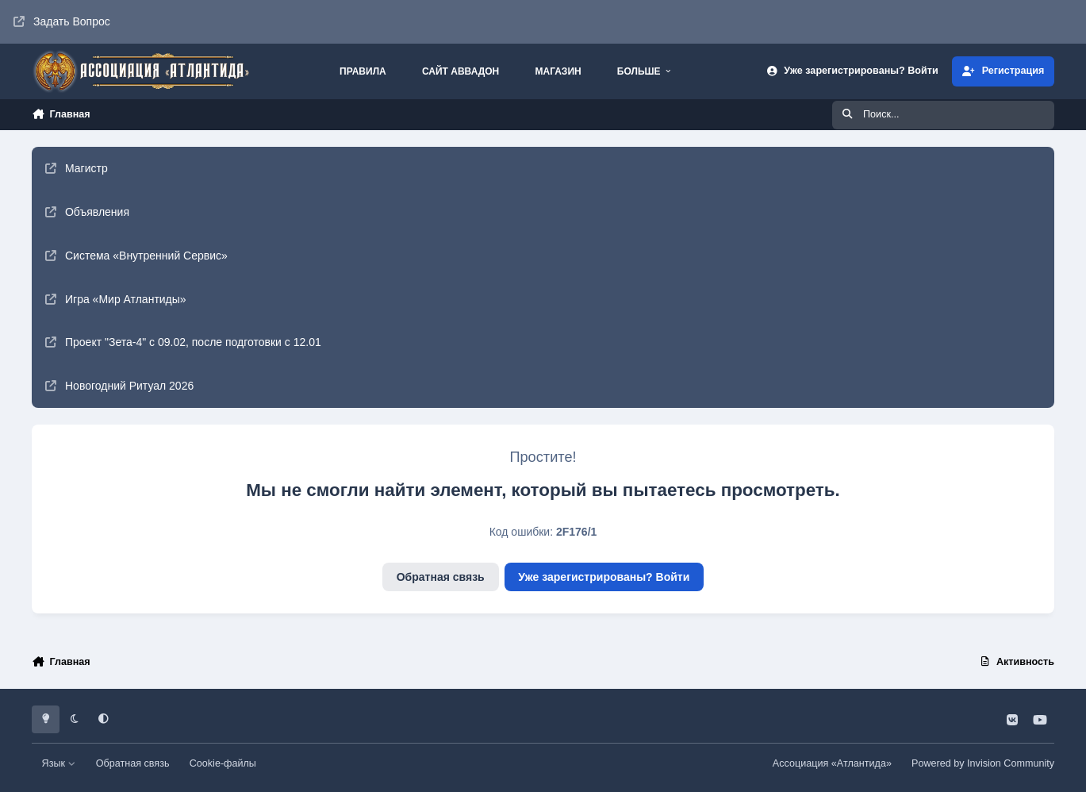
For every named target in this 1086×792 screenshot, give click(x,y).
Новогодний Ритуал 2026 (119, 385)
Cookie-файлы (223, 763)
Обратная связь (441, 577)
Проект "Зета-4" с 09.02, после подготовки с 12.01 (183, 342)
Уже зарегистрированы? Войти (603, 577)
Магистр (76, 168)
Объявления (87, 212)
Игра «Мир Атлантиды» (115, 299)
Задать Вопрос (61, 21)
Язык (59, 763)
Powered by (982, 763)
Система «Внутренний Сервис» (136, 255)
